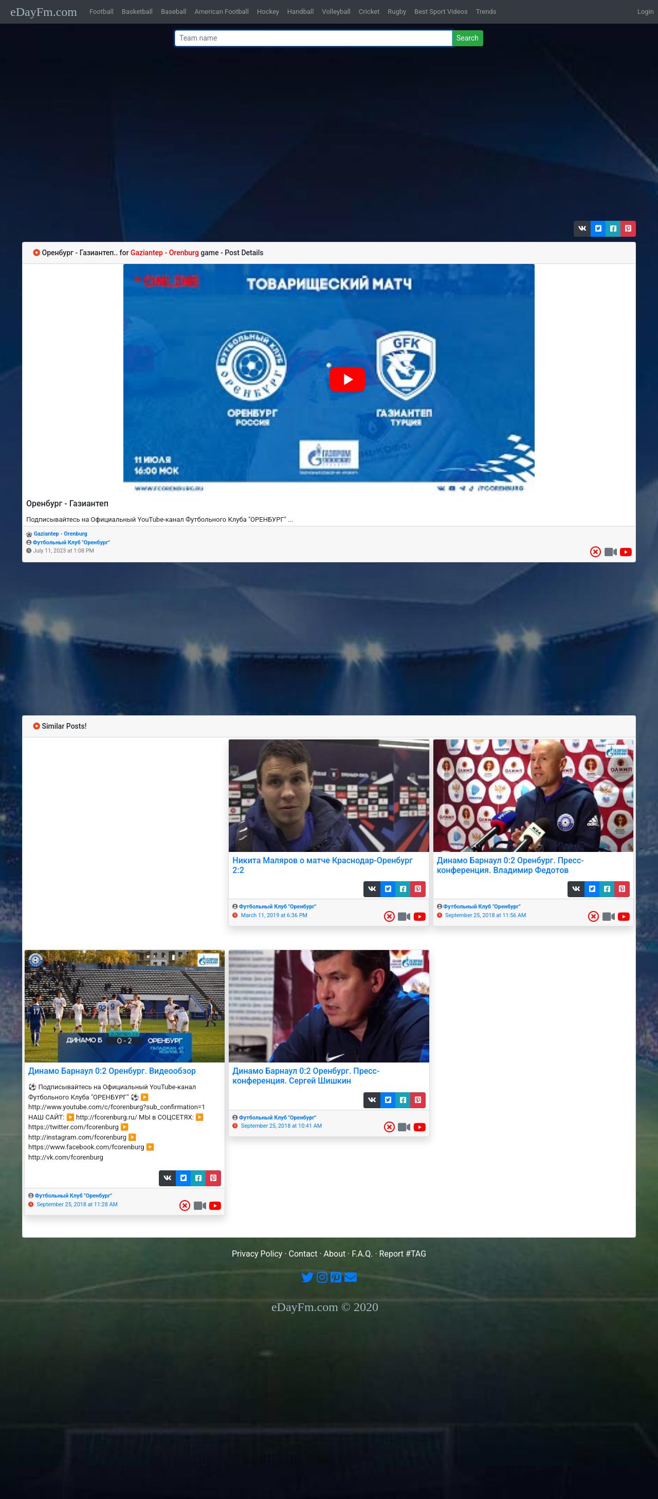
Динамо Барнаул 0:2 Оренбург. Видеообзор (112, 1071)
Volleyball (336, 11)
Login (645, 11)
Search (467, 38)
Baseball (173, 11)
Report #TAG (403, 1254)
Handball (300, 11)
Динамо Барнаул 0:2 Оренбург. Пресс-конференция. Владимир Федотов (510, 865)
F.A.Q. (362, 1254)
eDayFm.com (43, 11)
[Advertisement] (326, 136)
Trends (486, 11)
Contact (303, 1254)
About (335, 1254)
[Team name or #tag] (313, 38)
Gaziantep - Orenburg (60, 533)
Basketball (137, 11)
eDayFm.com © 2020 (324, 1307)
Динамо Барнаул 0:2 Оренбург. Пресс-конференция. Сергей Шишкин (305, 1076)
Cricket (369, 11)
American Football (221, 11)
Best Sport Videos (441, 11)
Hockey (268, 11)
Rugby (397, 11)
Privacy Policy (257, 1254)
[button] (582, 229)
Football (101, 11)
